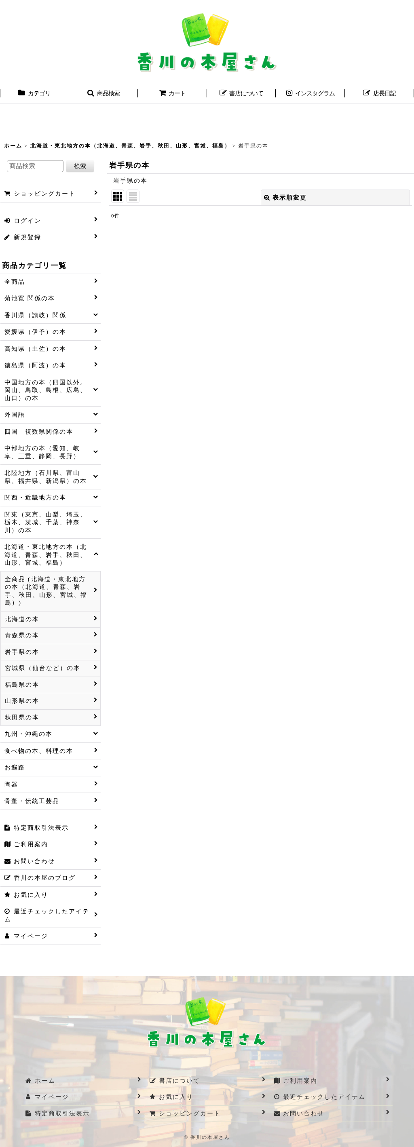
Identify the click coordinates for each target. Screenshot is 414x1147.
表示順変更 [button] (285, 197)
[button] (103, 94)
